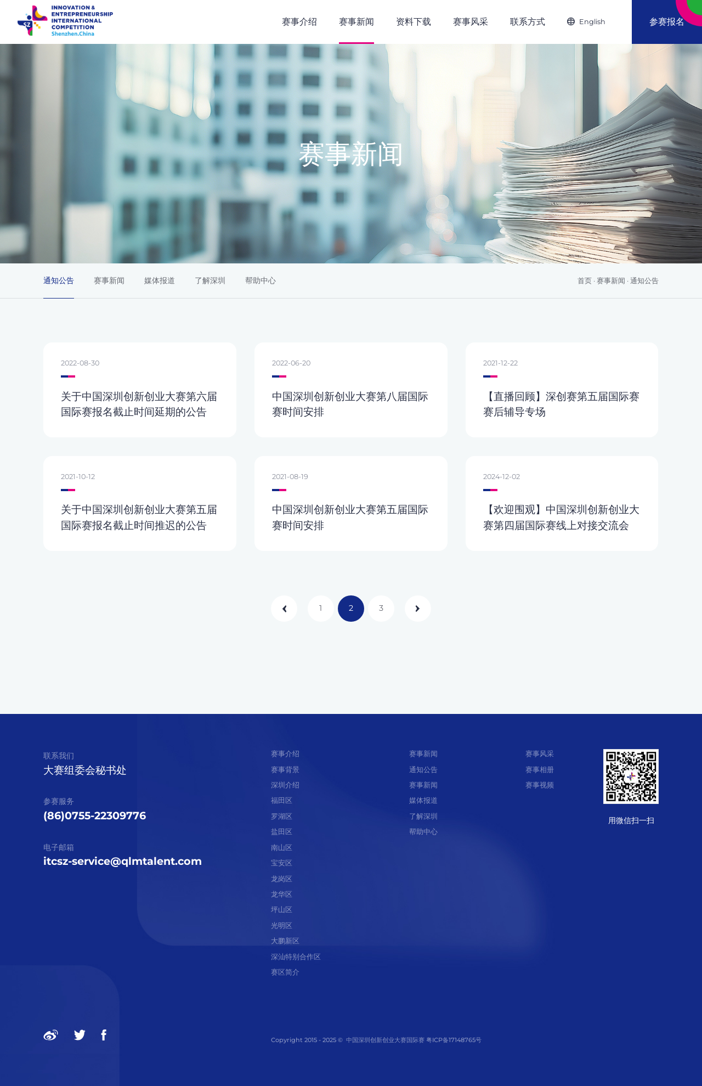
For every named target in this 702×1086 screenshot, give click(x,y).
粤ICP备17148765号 (453, 1040)
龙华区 (281, 894)
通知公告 (58, 280)
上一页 (284, 608)
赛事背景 (285, 770)
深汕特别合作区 (296, 957)
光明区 (281, 925)
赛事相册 (539, 770)
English (592, 22)
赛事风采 (539, 754)
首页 (585, 281)
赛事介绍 (285, 754)
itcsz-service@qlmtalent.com (122, 861)
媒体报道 (159, 280)
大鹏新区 (285, 941)
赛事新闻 (109, 280)
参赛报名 (666, 21)
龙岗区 (281, 879)
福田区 (281, 800)
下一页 (418, 608)
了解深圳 (210, 280)
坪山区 (281, 909)
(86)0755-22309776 (94, 815)
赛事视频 (539, 785)
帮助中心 (260, 280)
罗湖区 (281, 816)
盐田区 (281, 832)
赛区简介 (285, 972)
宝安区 (281, 863)
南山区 (281, 847)
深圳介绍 (285, 785)
